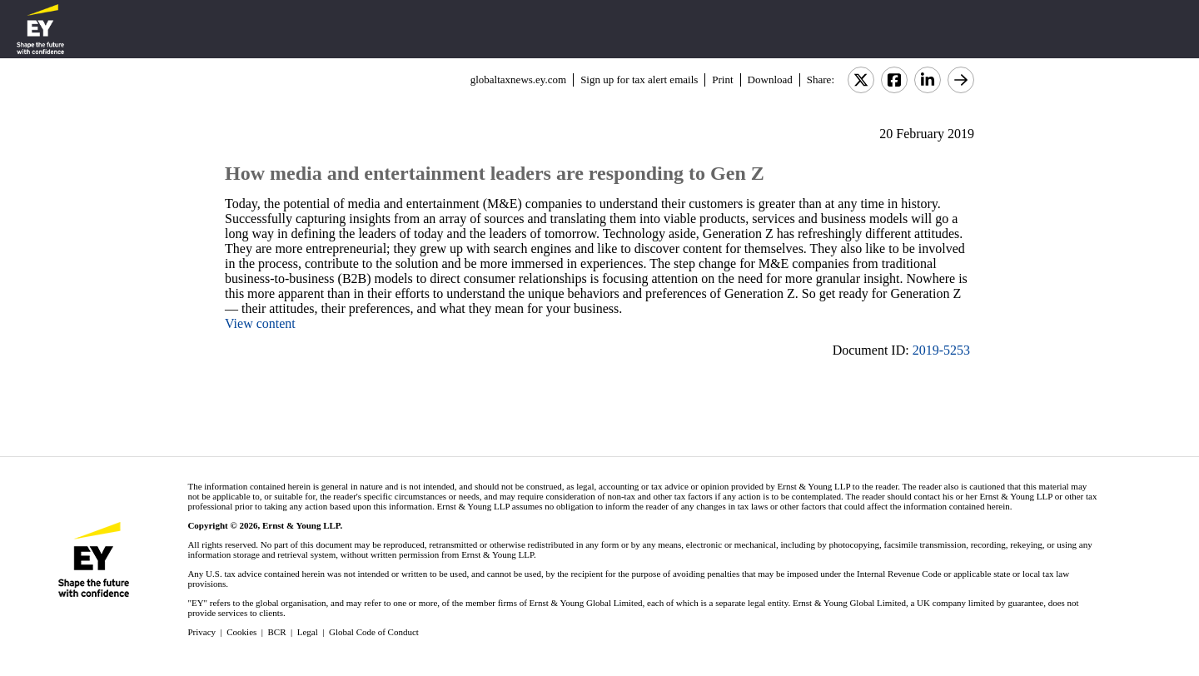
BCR (277, 632)
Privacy (201, 632)
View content (260, 323)
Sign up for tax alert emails (639, 79)
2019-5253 (941, 350)
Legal (307, 632)
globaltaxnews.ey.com (518, 79)
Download (770, 79)
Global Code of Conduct (374, 632)
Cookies (241, 632)
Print (722, 79)
